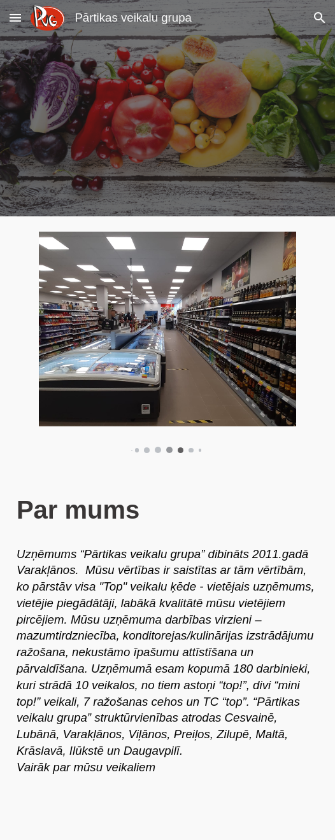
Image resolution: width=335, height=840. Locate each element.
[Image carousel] (167, 342)
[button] (15, 17)
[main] (167, 510)
